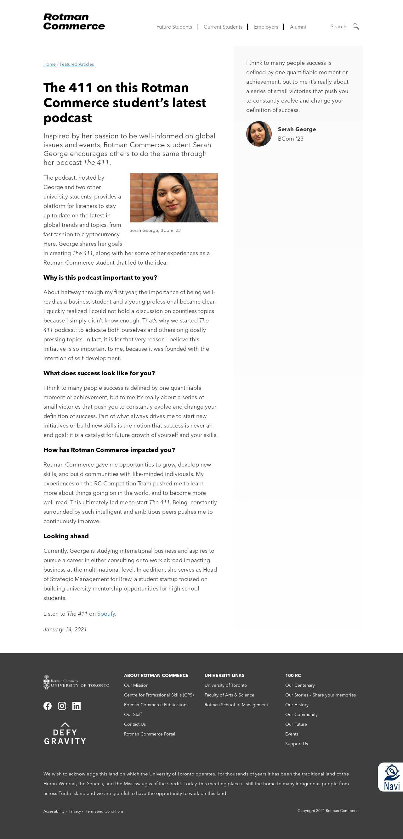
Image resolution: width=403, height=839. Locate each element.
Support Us (296, 744)
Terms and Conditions (104, 811)
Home (49, 64)
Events (291, 734)
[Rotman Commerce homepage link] (80, 682)
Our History (297, 705)
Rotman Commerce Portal (149, 734)
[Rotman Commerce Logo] (74, 19)
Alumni (298, 27)
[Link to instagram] (62, 708)
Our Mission (136, 685)
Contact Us (135, 724)
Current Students (223, 27)
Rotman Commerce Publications (156, 705)
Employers (266, 27)
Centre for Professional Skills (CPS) (159, 695)
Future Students (174, 27)
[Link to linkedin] (76, 708)
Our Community (301, 714)
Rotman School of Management (236, 705)
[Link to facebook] (47, 708)
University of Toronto (226, 685)
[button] (345, 26)
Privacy (75, 811)
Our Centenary (300, 685)
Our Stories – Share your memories (320, 695)
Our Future (296, 724)
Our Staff (133, 714)
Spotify (106, 613)
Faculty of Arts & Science (229, 695)
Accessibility (54, 811)
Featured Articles (77, 64)
